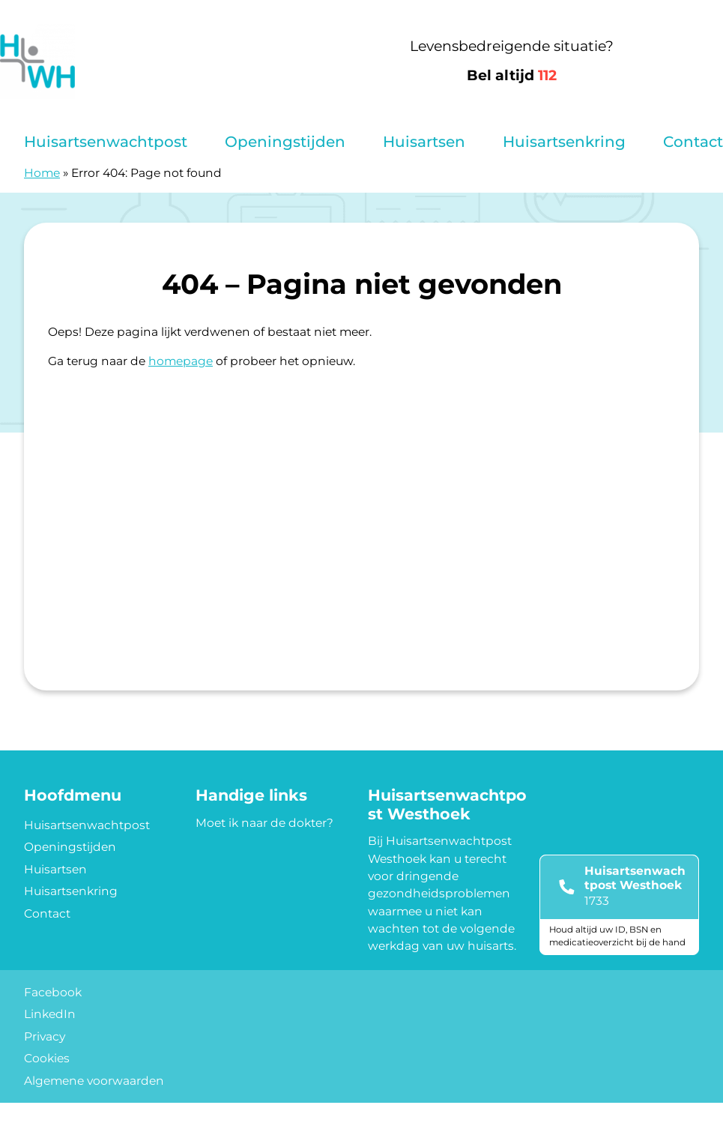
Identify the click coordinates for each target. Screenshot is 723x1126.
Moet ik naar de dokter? (264, 823)
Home (42, 173)
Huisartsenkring (564, 142)
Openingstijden (285, 142)
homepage (180, 361)
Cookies (47, 1058)
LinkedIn (50, 1014)
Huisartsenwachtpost (105, 142)
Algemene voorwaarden (94, 1081)
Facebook (53, 992)
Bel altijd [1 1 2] (512, 75)
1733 (596, 901)
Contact (693, 142)
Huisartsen (424, 142)
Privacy (44, 1036)
